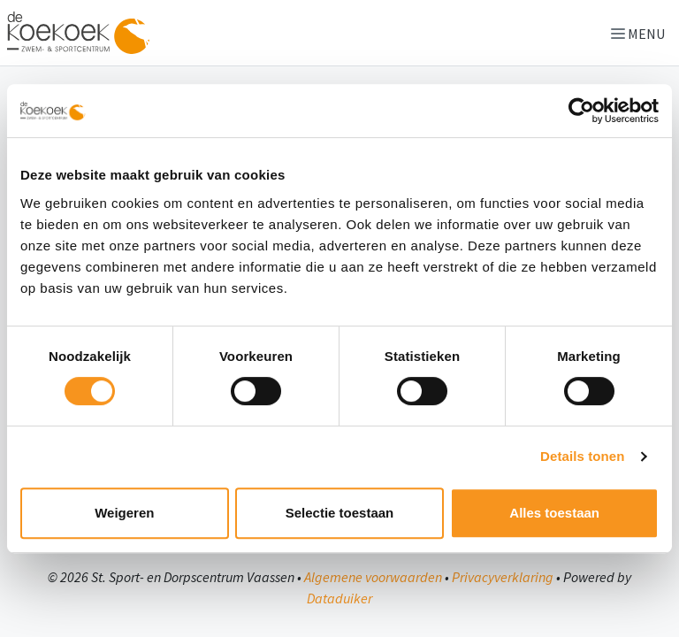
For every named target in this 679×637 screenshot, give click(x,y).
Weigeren (124, 512)
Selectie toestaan (340, 512)
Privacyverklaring (502, 577)
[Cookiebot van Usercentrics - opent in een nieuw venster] (581, 110)
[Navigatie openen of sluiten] (641, 32)
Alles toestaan (554, 512)
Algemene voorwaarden (373, 577)
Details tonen (582, 456)
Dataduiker (339, 598)
